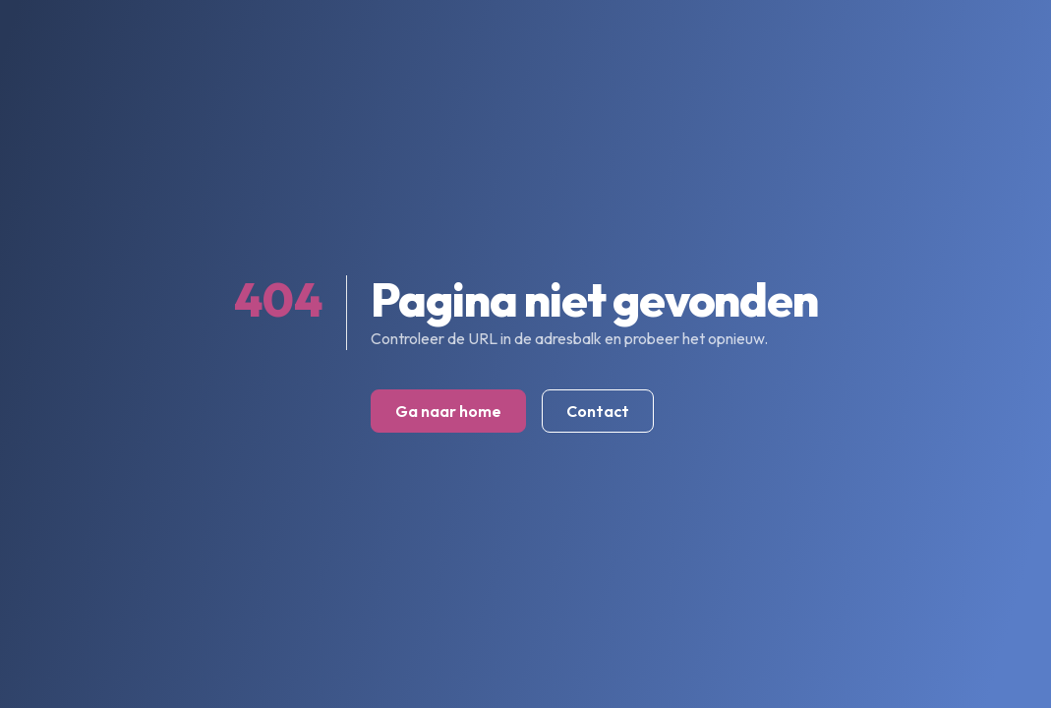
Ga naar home (448, 411)
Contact (597, 411)
